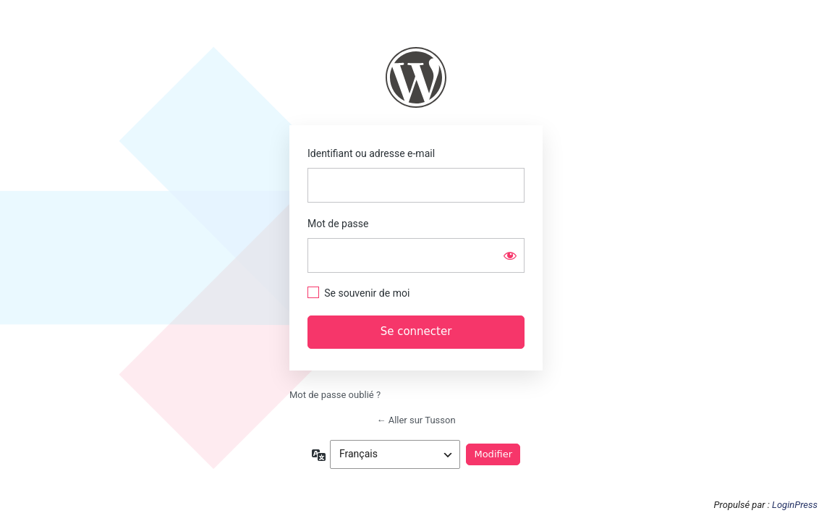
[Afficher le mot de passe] (510, 255)
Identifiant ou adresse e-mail (371, 153)
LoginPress (795, 504)
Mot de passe (337, 223)
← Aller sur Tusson (415, 420)
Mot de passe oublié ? (335, 394)
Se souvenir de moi (366, 293)
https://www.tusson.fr (416, 77)
